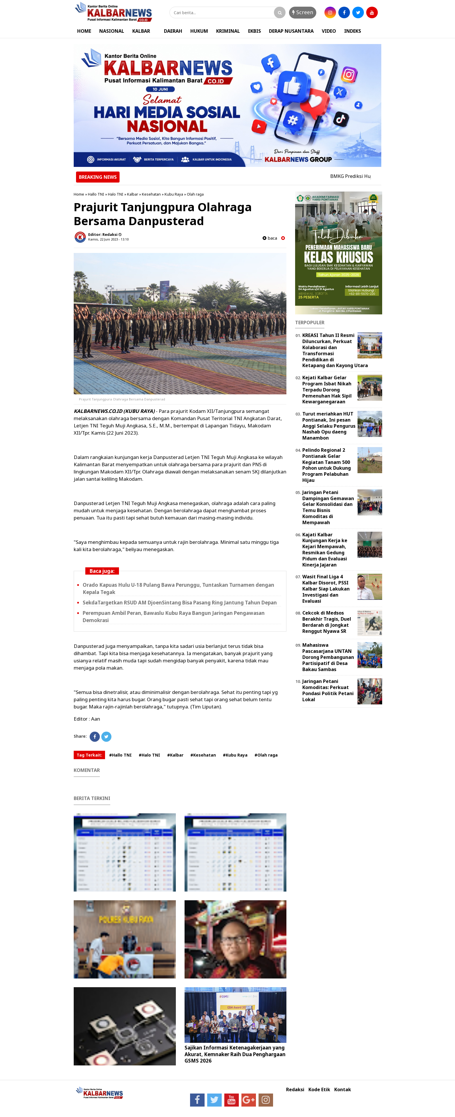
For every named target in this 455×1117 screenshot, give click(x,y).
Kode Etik (319, 1090)
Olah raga (195, 194)
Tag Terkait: (89, 755)
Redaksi (295, 1090)
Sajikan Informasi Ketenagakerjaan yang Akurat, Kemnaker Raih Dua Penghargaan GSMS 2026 (235, 1054)
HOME (84, 31)
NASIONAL (111, 31)
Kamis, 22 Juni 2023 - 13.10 (108, 239)
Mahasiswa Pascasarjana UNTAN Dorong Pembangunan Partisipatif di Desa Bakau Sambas (328, 657)
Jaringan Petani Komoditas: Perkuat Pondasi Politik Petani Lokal (328, 690)
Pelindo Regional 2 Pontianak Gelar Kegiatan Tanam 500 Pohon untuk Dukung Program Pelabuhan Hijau (326, 465)
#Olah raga (266, 755)
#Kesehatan (203, 755)
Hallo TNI (96, 194)
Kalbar (132, 194)
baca (270, 238)
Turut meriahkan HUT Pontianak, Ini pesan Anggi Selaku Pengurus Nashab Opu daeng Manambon (328, 426)
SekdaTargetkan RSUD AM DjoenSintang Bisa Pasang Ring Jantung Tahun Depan (180, 602)
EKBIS (254, 31)
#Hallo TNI (120, 755)
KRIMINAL (228, 31)
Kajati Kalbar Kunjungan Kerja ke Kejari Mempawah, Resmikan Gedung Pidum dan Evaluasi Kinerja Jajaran (324, 549)
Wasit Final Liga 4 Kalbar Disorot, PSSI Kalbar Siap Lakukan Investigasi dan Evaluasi (326, 588)
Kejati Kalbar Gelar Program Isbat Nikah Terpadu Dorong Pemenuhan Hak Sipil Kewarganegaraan (327, 389)
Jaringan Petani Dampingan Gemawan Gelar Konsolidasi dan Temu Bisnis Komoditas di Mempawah (328, 507)
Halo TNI (115, 194)
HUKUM (199, 31)
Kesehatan (151, 194)
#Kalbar (175, 755)
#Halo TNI (149, 755)
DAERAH (173, 31)
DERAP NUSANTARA (291, 31)
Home (79, 194)
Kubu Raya (174, 194)
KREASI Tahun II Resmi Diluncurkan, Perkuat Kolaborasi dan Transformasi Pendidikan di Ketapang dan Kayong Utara (335, 350)
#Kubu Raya (235, 755)
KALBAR (141, 31)
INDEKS (352, 31)
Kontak (342, 1090)
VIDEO (329, 31)
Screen (302, 12)
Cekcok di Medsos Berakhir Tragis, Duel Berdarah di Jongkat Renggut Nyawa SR (326, 622)
